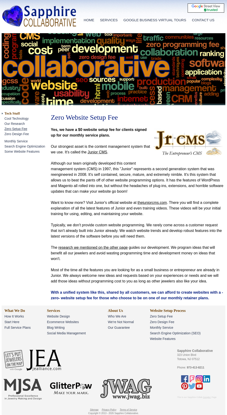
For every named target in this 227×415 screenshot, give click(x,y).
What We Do (14, 311)
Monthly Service (16, 141)
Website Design (58, 316)
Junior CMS (97, 152)
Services (53, 311)
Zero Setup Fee (15, 129)
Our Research (14, 124)
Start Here (11, 322)
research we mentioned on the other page (93, 247)
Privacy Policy (109, 409)
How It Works (14, 316)
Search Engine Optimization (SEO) (175, 333)
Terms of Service (128, 409)
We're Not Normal (121, 322)
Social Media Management (66, 333)
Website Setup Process (168, 311)
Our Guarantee (119, 327)
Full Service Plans (17, 327)
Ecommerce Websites (63, 322)
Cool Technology (16, 118)
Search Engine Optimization (24, 146)
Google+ (207, 397)
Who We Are (117, 316)
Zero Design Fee (16, 134)
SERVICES (109, 20)
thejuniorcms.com (152, 203)
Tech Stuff (12, 113)
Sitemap (94, 409)
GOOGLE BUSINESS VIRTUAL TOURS (154, 20)
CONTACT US (203, 20)
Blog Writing (55, 327)
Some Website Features (22, 151)
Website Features (162, 339)
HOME (89, 20)
